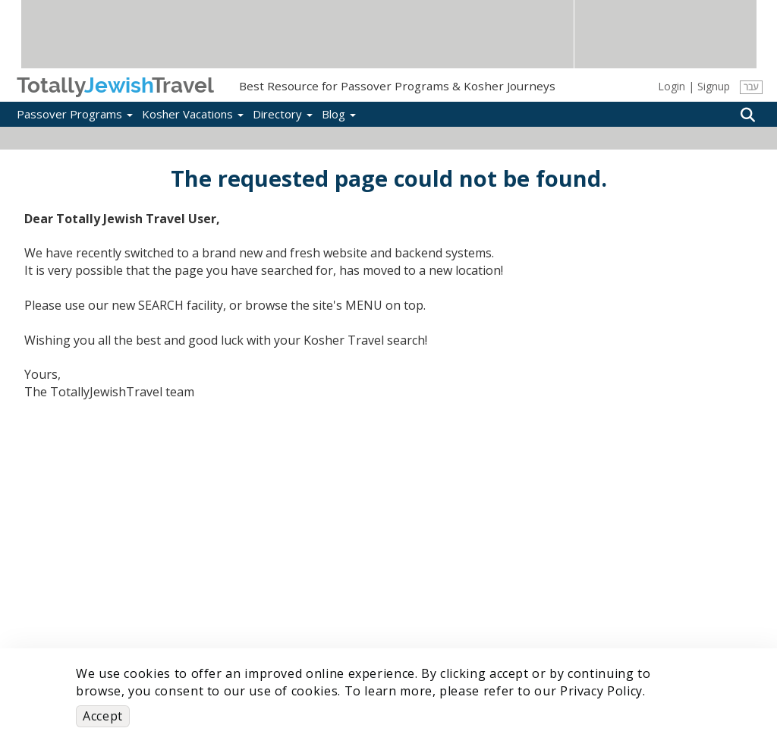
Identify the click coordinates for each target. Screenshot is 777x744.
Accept (103, 716)
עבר (751, 86)
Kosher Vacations (193, 113)
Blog (339, 113)
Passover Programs (75, 113)
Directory (283, 113)
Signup (713, 86)
